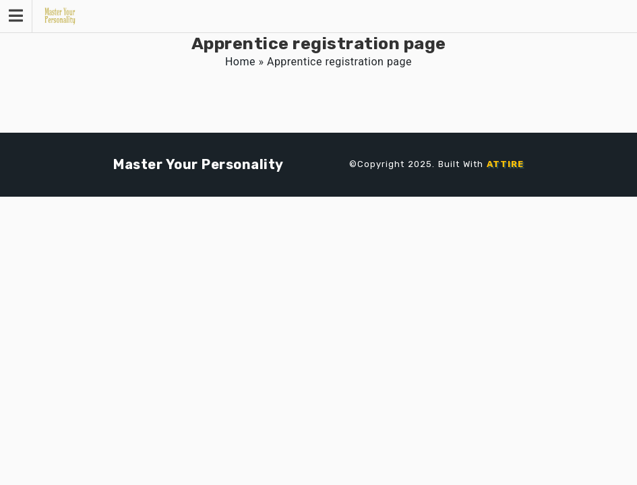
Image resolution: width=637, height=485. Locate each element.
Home (240, 61)
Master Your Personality (198, 164)
